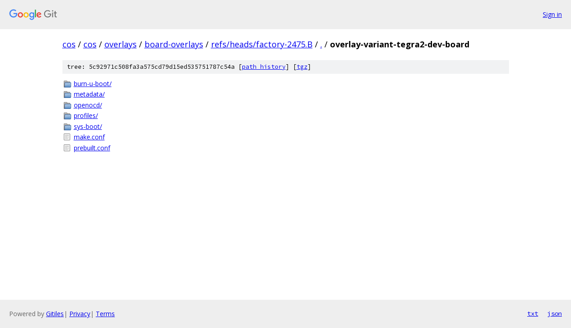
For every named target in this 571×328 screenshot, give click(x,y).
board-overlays (173, 44)
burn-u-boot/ (93, 83)
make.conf (89, 137)
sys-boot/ (88, 126)
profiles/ (86, 115)
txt (532, 313)
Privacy (79, 313)
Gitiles (55, 313)
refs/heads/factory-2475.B (262, 44)
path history (264, 67)
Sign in (552, 14)
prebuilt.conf (92, 148)
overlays (120, 44)
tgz (302, 67)
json (554, 313)
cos (69, 44)
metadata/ (89, 94)
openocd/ (88, 105)
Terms (105, 313)
